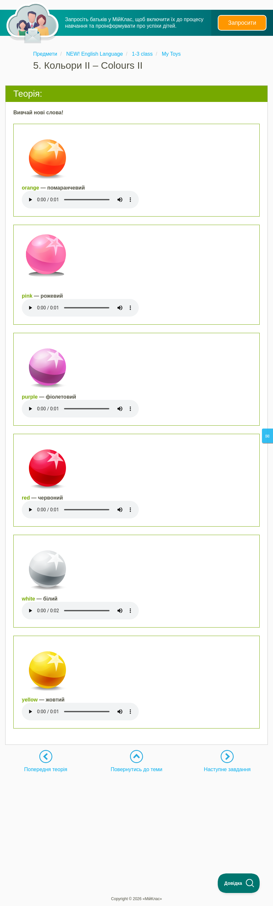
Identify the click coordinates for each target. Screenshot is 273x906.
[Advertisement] (136, 818)
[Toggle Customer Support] (239, 883)
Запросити (242, 22)
